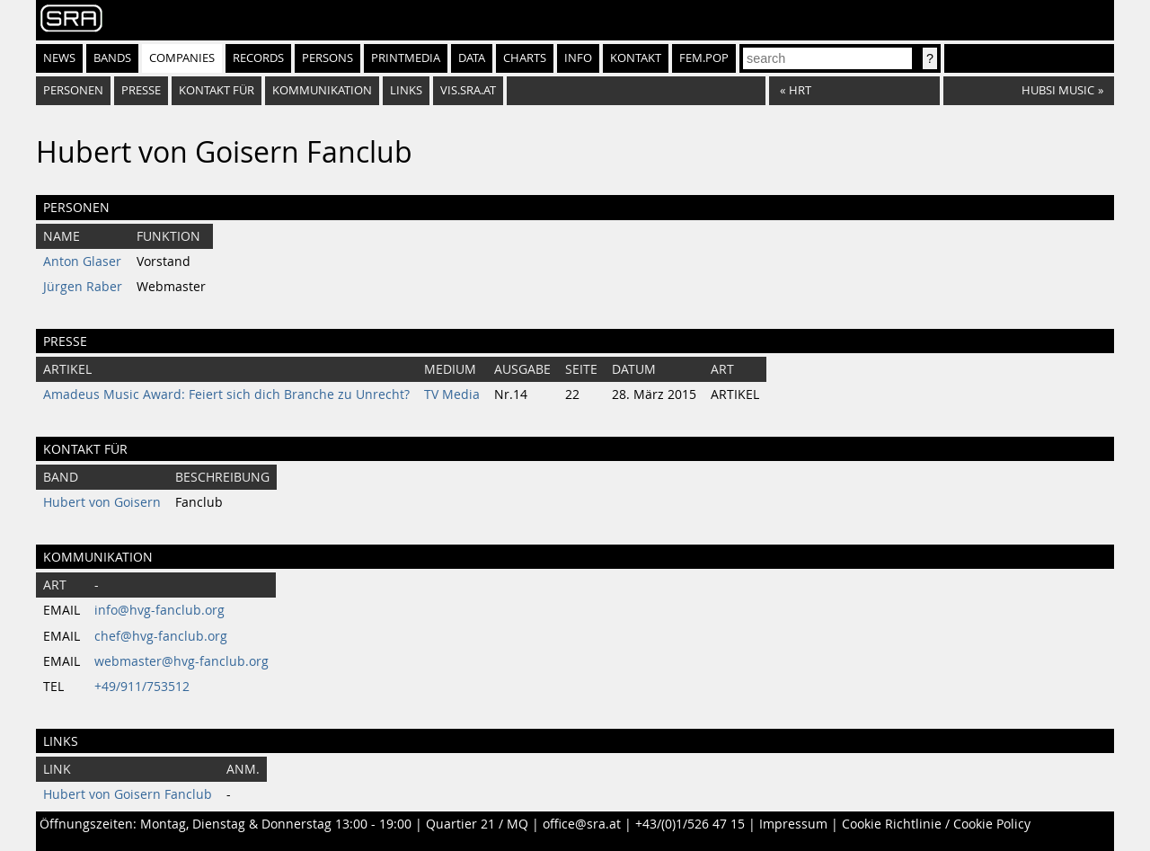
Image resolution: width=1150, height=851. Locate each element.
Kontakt (635, 58)
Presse (141, 90)
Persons (327, 58)
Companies (182, 58)
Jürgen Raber (82, 287)
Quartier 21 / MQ (477, 824)
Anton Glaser (82, 261)
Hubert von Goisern (102, 502)
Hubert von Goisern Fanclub (127, 794)
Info (578, 58)
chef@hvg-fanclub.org (160, 636)
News (59, 58)
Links (406, 90)
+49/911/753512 (142, 686)
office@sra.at (582, 824)
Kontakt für (216, 90)
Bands (112, 58)
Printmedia (405, 58)
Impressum (793, 824)
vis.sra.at (468, 90)
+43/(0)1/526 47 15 (690, 824)
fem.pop (704, 58)
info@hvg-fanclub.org (159, 610)
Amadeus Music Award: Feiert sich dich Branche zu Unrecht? (226, 394)
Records (258, 58)
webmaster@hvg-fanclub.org (181, 661)
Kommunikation (322, 90)
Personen (73, 90)
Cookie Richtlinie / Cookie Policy (936, 824)
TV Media (452, 394)
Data (471, 58)
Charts (524, 58)
